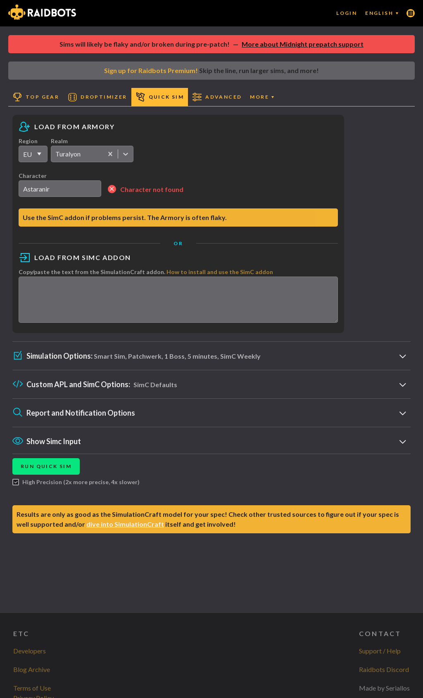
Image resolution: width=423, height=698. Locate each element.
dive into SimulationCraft (125, 531)
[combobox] (56, 154)
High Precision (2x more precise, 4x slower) (76, 489)
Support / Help (380, 651)
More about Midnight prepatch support (303, 44)
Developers (29, 651)
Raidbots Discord (384, 669)
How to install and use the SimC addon (219, 271)
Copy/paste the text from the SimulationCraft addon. (146, 271)
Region (28, 140)
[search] (60, 188)
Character (33, 175)
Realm (59, 140)
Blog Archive (31, 669)
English (381, 13)
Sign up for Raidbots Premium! (151, 70)
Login (346, 13)
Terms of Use (32, 688)
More (262, 97)
